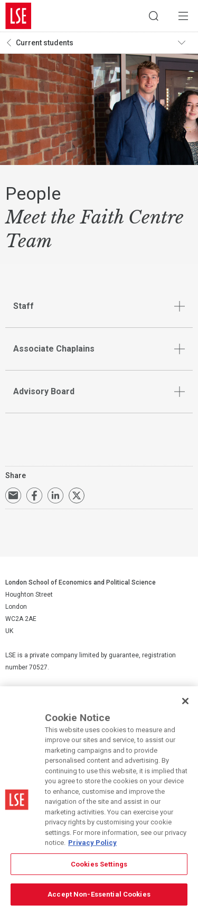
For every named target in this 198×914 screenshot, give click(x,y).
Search (153, 16)
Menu (183, 16)
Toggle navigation (185, 42)
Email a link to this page (13, 495)
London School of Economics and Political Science (18, 16)
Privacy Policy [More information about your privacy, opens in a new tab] (92, 843)
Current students (44, 42)
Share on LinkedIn (55, 495)
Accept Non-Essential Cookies (99, 894)
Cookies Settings (99, 864)
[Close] (185, 701)
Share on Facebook (34, 495)
